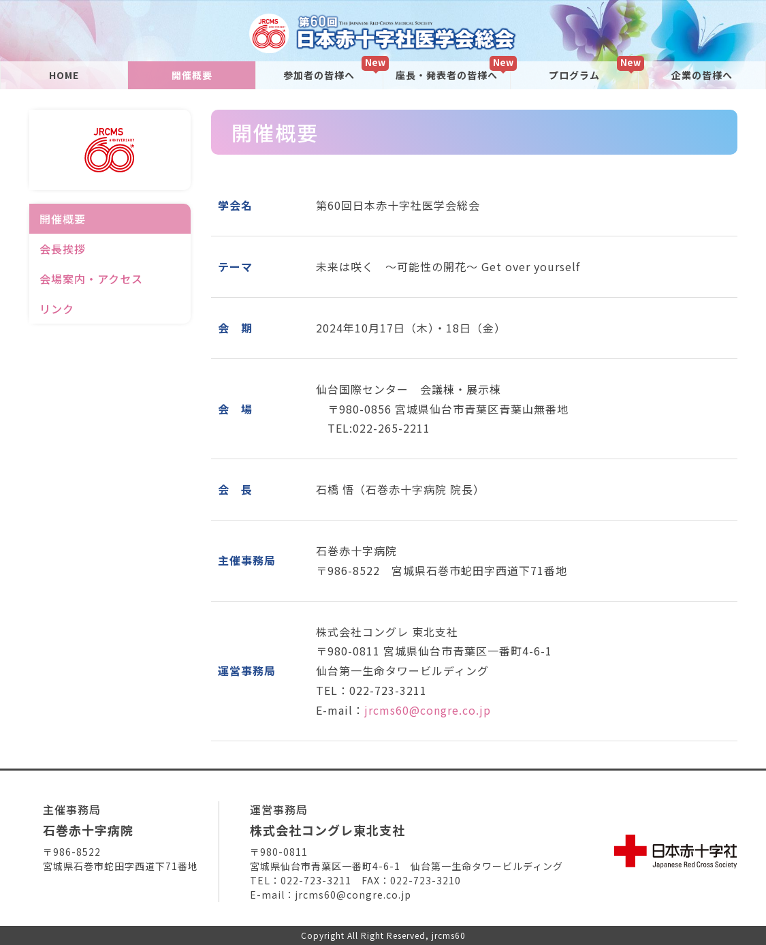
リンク (56, 308)
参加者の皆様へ (319, 75)
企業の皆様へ (702, 75)
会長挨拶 (62, 249)
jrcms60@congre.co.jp (427, 710)
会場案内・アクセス (91, 278)
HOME (64, 75)
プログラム (574, 75)
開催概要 (192, 75)
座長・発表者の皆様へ (447, 75)
